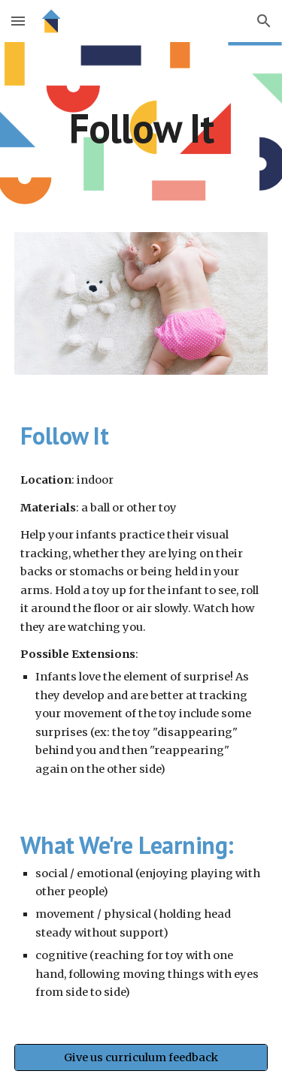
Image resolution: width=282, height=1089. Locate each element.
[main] (141, 128)
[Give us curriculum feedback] (141, 1057)
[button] (18, 20)
